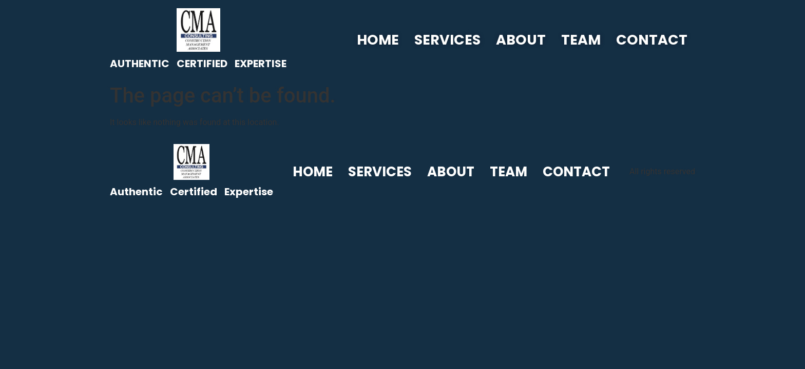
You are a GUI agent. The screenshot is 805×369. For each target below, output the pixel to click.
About (521, 39)
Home (378, 39)
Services (447, 39)
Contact (651, 39)
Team (581, 39)
